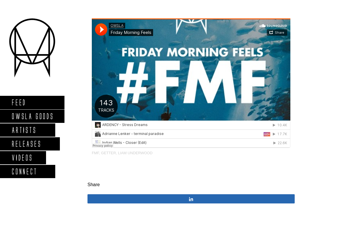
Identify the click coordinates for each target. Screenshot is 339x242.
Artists (24, 130)
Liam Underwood (135, 153)
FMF (95, 153)
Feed (19, 102)
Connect (24, 171)
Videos (22, 157)
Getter (108, 153)
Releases (26, 144)
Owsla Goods (33, 116)
